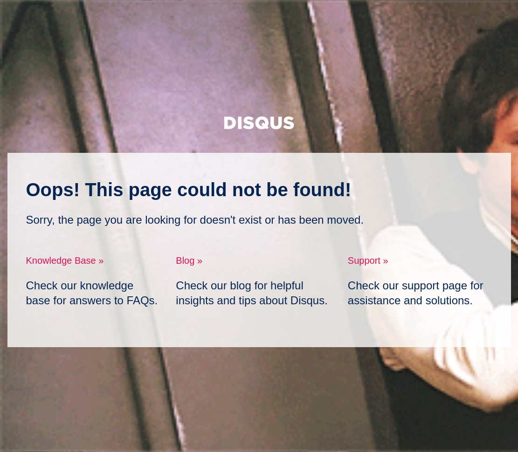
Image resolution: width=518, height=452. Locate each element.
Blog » (189, 260)
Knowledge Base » (65, 260)
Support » (368, 260)
